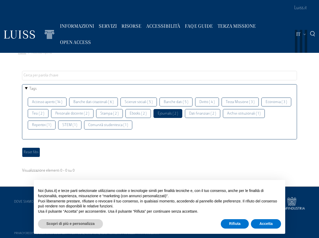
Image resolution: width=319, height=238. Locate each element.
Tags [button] (33, 89)
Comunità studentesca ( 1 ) (108, 125)
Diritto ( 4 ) (207, 102)
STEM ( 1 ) (69, 125)
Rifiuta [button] (235, 224)
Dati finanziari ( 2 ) (202, 114)
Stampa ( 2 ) (109, 114)
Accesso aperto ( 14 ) (47, 102)
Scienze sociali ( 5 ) (139, 102)
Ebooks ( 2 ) (138, 114)
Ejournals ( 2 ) (168, 114)
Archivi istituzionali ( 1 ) (244, 114)
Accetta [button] (266, 224)
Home (22, 52)
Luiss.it (300, 8)
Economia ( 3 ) (276, 102)
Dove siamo (24, 201)
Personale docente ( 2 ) (72, 114)
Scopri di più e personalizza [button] (70, 224)
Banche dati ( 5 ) (176, 102)
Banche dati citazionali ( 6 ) (93, 102)
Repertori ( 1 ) (41, 125)
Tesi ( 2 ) (38, 114)
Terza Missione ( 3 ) (240, 102)
